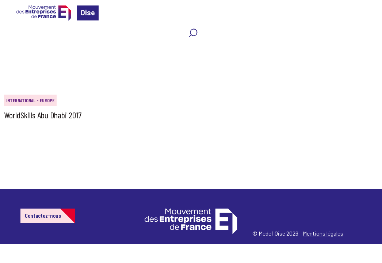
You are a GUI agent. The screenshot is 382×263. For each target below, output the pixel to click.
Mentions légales (323, 233)
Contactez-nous (43, 215)
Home (16, 49)
